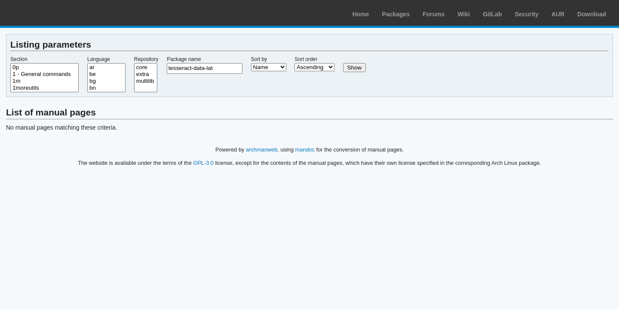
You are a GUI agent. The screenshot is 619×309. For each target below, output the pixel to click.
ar (106, 67)
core (146, 67)
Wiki (464, 14)
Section (19, 59)
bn (106, 88)
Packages (396, 14)
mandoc (305, 149)
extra (146, 74)
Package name (184, 59)
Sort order (305, 59)
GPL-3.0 (203, 163)
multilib (146, 81)
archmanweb (261, 149)
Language (98, 59)
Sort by (259, 59)
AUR (558, 14)
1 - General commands (44, 74)
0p (44, 67)
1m (44, 81)
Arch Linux (47, 12)
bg (106, 81)
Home (360, 14)
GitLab (492, 14)
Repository (146, 59)
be (106, 74)
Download (591, 14)
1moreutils (44, 88)
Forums (433, 14)
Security (527, 14)
